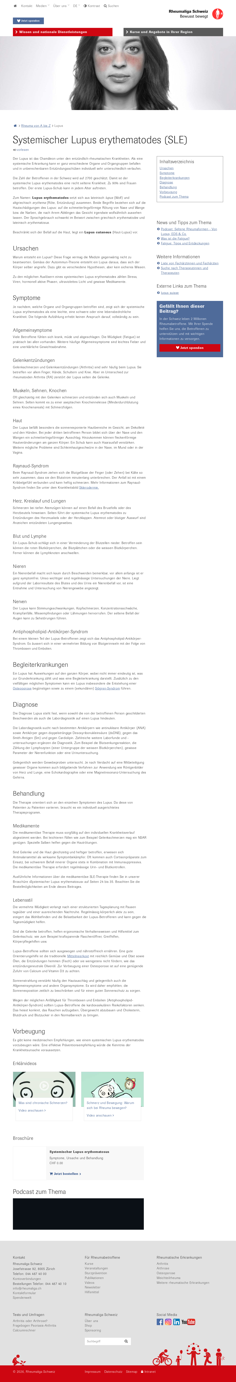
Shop (88, 1325)
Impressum (93, 1372)
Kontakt (26, 6)
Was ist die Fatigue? (175, 238)
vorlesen (23, 150)
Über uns (60, 6)
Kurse (89, 1264)
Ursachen (167, 168)
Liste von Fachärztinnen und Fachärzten (190, 263)
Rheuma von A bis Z (36, 126)
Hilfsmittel (92, 1292)
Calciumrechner (24, 1330)
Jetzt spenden (28, 21)
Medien (41, 6)
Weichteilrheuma (169, 1278)
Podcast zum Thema (174, 197)
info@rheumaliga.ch (27, 1288)
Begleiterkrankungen (175, 178)
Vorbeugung (168, 192)
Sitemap (131, 1372)
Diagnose (166, 182)
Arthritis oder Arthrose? (30, 1321)
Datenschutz (113, 1372)
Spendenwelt (22, 1298)
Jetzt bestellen (65, 1174)
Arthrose (163, 1268)
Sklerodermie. (89, 488)
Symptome (167, 173)
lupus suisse (170, 293)
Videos (90, 1283)
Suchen (111, 6)
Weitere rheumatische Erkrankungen (183, 1283)
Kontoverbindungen (27, 1279)
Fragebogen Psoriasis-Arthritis (34, 1325)
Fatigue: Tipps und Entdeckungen (185, 243)
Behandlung (168, 187)
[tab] (62, 32)
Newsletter (93, 1287)
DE (75, 6)
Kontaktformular (24, 1293)
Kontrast (93, 6)
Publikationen (94, 1278)
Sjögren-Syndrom (107, 688)
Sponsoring (93, 1330)
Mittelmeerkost (78, 956)
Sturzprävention (96, 1273)
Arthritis (162, 1264)
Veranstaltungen (96, 1268)
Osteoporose (22, 688)
